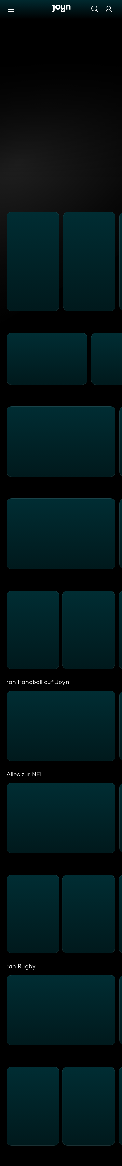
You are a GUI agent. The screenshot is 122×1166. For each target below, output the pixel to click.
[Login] (108, 9)
